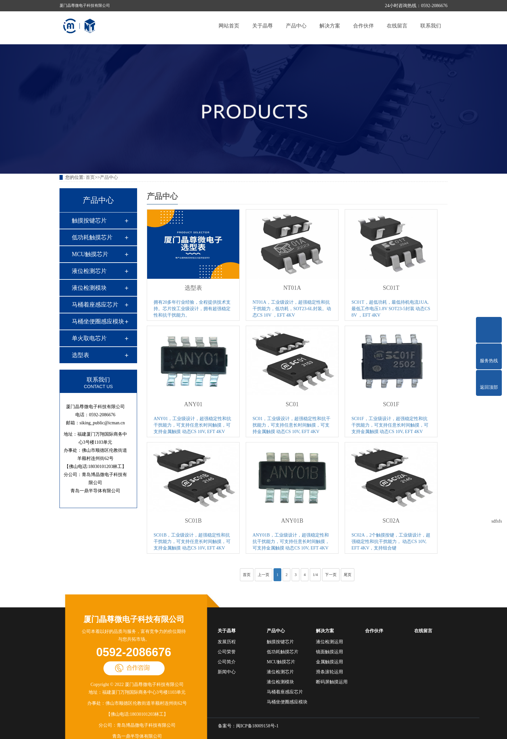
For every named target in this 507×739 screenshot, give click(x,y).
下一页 (331, 574)
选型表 (80, 355)
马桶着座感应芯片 (95, 304)
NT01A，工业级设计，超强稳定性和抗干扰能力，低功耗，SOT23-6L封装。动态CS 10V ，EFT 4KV (292, 309)
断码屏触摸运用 (332, 681)
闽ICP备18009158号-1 (257, 725)
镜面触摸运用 (329, 651)
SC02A (391, 520)
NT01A (292, 288)
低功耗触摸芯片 (92, 237)
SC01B (193, 520)
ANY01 (193, 404)
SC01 (292, 404)
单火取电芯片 (89, 338)
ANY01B (292, 520)
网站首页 (229, 25)
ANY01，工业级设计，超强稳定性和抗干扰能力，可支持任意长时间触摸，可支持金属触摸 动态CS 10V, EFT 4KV (192, 425)
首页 (90, 177)
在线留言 (397, 25)
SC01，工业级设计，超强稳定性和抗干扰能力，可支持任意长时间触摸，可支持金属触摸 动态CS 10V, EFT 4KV (291, 425)
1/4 (315, 574)
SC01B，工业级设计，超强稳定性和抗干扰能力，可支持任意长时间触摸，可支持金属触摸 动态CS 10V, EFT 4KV (192, 541)
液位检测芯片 (89, 271)
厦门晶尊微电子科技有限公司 (133, 619)
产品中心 (296, 25)
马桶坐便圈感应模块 (98, 321)
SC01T (391, 288)
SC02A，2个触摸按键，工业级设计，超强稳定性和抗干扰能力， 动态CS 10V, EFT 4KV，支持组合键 (390, 541)
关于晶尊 (262, 25)
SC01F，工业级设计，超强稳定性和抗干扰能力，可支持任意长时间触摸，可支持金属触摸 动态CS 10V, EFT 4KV (389, 425)
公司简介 (227, 661)
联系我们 (430, 25)
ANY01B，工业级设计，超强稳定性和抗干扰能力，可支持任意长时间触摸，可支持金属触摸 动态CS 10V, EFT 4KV (291, 541)
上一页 (263, 574)
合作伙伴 (363, 25)
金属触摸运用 (329, 661)
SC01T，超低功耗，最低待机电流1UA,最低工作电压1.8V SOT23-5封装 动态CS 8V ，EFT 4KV (390, 309)
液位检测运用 (329, 641)
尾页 (347, 574)
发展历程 (227, 641)
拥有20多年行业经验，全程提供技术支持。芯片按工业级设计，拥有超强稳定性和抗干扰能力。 (192, 309)
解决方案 (329, 25)
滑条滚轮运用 (329, 671)
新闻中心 (227, 671)
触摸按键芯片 (89, 220)
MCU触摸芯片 (90, 254)
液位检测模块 (89, 288)
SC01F (391, 404)
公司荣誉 (227, 651)
